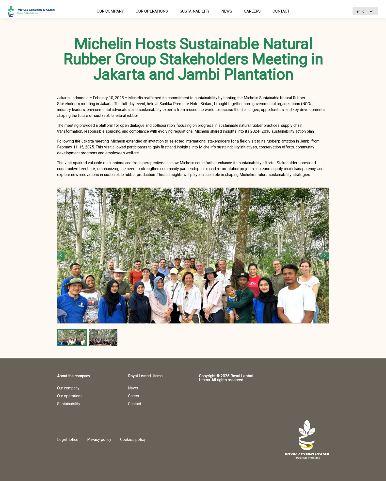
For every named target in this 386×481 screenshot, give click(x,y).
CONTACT (281, 11)
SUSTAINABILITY (194, 11)
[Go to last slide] (61, 255)
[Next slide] (325, 255)
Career (133, 396)
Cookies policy (133, 439)
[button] (72, 337)
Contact (134, 404)
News (133, 388)
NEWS (226, 11)
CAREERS (252, 11)
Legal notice (67, 439)
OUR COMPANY (110, 11)
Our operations (69, 396)
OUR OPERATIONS (152, 11)
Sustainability (68, 404)
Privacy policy (99, 439)
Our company (68, 388)
